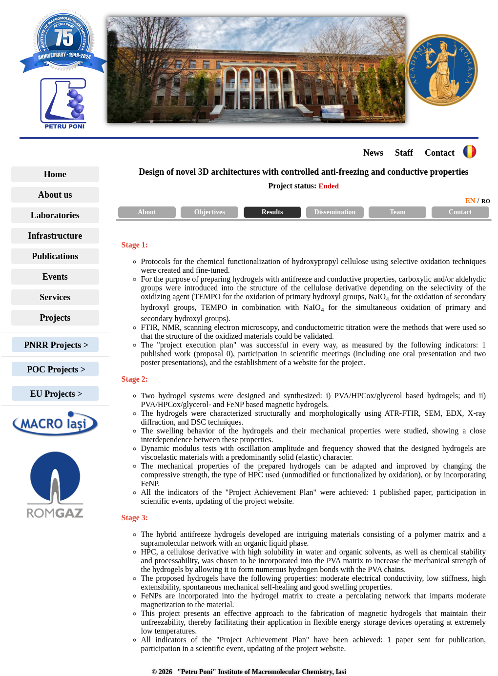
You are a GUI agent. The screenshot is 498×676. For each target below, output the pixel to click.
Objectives (209, 212)
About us (55, 195)
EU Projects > (55, 394)
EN (470, 201)
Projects (55, 318)
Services (55, 297)
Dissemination (335, 212)
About (147, 212)
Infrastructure (55, 236)
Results (272, 212)
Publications (55, 256)
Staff (404, 153)
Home (55, 174)
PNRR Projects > (55, 345)
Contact (440, 153)
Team (398, 212)
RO (485, 201)
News (373, 153)
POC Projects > (55, 369)
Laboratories (55, 215)
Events (55, 277)
